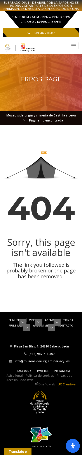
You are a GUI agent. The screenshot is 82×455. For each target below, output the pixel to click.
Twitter (43, 371)
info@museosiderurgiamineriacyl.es (42, 361)
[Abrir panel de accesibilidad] (73, 446)
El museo (17, 320)
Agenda (52, 320)
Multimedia (19, 325)
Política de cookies (40, 375)
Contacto (65, 325)
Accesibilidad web (20, 380)
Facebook (24, 371)
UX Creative (66, 384)
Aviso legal (15, 375)
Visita (34, 320)
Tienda (68, 320)
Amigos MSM (43, 325)
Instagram (62, 371)
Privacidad (65, 375)
